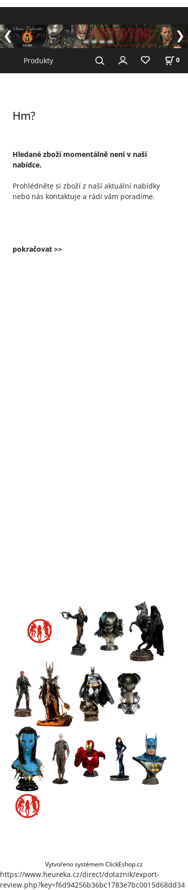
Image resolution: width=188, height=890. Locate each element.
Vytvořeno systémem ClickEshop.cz (94, 864)
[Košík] (171, 60)
